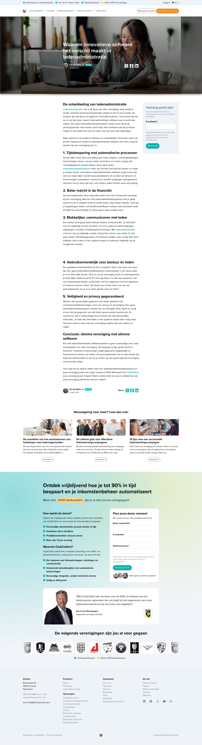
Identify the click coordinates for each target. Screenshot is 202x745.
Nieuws (88, 65)
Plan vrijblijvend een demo (167, 11)
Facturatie (67, 686)
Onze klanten (84, 11)
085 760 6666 (35, 694)
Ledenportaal (69, 707)
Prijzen (50, 11)
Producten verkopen (72, 713)
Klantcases (108, 692)
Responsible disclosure (113, 701)
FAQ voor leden (150, 683)
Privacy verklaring (54, 735)
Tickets (66, 710)
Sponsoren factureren (72, 719)
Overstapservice (65, 11)
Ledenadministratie (73, 109)
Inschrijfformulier (70, 722)
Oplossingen (36, 11)
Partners (106, 689)
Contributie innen (71, 698)
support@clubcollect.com (34, 697)
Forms (66, 683)
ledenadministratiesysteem (76, 168)
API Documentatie (151, 689)
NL (174, 2)
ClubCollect (133, 372)
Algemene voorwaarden (34, 735)
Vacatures (107, 686)
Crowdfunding (69, 716)
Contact (146, 692)
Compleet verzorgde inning (75, 701)
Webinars (147, 695)
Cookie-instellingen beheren (166, 735)
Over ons (101, 11)
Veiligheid (107, 698)
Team (105, 695)
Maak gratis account (145, 11)
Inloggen (165, 2)
